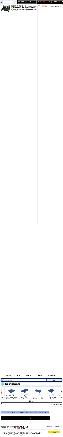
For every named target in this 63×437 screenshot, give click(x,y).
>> (30, 418)
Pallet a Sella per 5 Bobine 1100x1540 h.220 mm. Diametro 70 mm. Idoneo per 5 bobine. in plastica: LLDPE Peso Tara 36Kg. (51, 396)
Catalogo (29, 375)
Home (18, 375)
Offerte (40, 375)
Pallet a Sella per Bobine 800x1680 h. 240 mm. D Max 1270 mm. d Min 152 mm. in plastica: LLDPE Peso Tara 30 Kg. (24, 396)
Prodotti (8, 375)
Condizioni (51, 375)
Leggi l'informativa (24, 435)
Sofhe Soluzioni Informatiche (56, 426)
